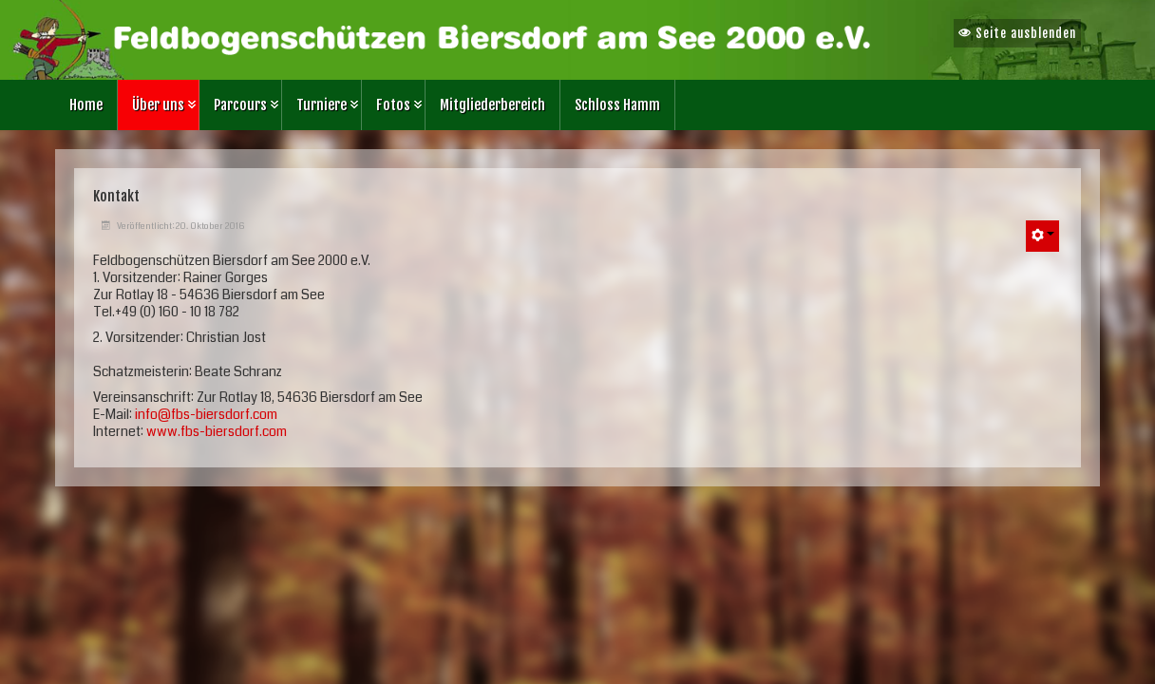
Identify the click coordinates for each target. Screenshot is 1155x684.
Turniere (321, 105)
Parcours (240, 105)
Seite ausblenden (1017, 33)
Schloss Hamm (617, 105)
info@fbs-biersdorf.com (206, 414)
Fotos (393, 105)
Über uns (158, 105)
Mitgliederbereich (492, 105)
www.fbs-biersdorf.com (216, 431)
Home (86, 105)
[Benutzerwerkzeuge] (1042, 236)
